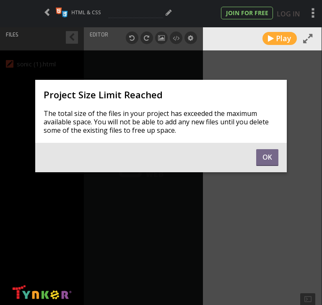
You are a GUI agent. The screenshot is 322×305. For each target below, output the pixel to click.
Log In (288, 13)
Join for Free (247, 13)
